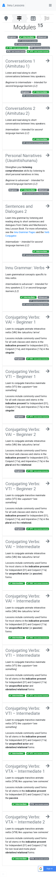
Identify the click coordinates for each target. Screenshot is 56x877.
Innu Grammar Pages (25, 232)
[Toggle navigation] (50, 5)
